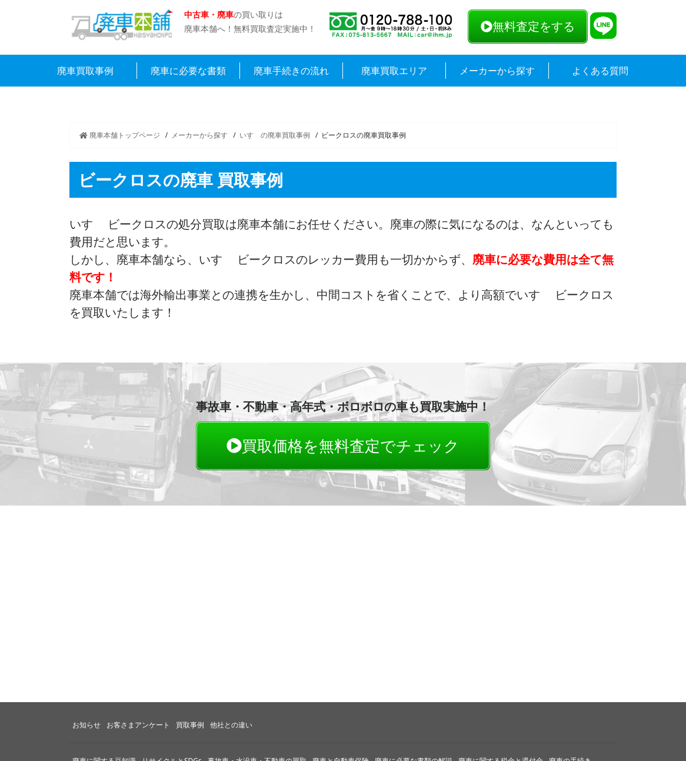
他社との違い (231, 725)
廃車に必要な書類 (188, 70)
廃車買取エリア (394, 70)
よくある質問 (600, 70)
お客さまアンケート (138, 725)
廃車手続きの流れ (291, 70)
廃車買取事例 (85, 70)
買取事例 (190, 725)
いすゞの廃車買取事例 (274, 135)
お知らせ (86, 725)
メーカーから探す (497, 70)
